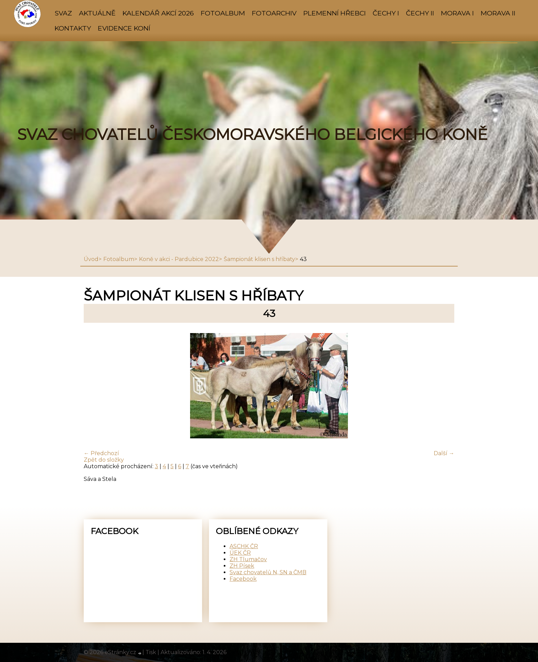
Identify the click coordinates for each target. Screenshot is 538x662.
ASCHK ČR (244, 546)
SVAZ (63, 13)
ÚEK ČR (240, 552)
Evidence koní (124, 28)
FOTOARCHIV (274, 13)
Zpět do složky (104, 460)
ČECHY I (386, 13)
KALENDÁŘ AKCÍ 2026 (158, 13)
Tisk (150, 652)
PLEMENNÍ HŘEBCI (334, 13)
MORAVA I (457, 13)
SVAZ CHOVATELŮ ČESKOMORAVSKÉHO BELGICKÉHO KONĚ (252, 134)
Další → (444, 453)
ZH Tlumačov (248, 559)
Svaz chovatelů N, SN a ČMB (268, 572)
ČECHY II (420, 13)
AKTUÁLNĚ (97, 13)
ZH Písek (242, 566)
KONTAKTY (73, 28)
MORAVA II (498, 13)
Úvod (91, 259)
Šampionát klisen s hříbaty (259, 259)
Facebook (243, 579)
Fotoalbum (223, 13)
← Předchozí (101, 453)
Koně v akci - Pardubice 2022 (179, 259)
